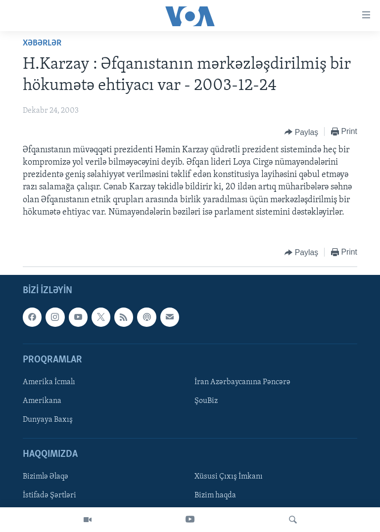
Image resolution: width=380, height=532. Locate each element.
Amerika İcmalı (49, 382)
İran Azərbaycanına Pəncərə (242, 382)
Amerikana (42, 401)
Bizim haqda (215, 496)
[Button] (301, 132)
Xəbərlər (42, 43)
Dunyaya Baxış (48, 420)
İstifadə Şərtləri (49, 496)
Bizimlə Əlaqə (45, 477)
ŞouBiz (206, 401)
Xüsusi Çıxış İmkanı (228, 477)
